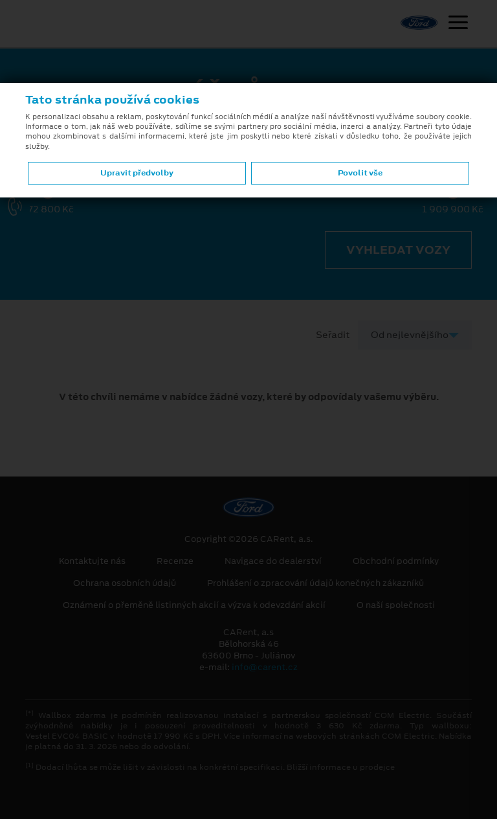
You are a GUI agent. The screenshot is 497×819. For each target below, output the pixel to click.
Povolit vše (360, 173)
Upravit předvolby (136, 173)
